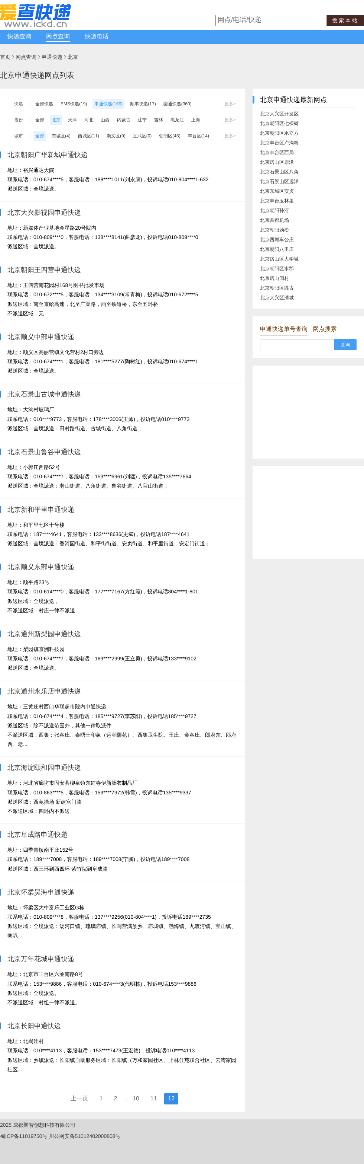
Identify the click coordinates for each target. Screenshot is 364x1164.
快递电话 (96, 37)
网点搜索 (325, 329)
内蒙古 (123, 119)
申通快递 (52, 57)
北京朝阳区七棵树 (279, 123)
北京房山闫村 (274, 278)
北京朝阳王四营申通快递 (44, 270)
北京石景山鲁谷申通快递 (44, 452)
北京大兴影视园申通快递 (44, 212)
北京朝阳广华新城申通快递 (47, 155)
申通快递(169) (108, 103)
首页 (5, 57)
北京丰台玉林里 (277, 201)
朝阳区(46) (169, 135)
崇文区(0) (116, 135)
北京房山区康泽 (277, 162)
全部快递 (44, 103)
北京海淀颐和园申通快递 (44, 767)
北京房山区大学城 (279, 259)
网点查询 (58, 37)
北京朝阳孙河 (274, 210)
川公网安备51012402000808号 (85, 1136)
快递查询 (19, 37)
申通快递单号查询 (284, 329)
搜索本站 (345, 20)
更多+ (230, 103)
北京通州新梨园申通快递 (44, 634)
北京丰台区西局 (277, 152)
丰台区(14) (198, 135)
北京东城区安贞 (277, 191)
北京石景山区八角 (279, 172)
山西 (105, 119)
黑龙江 (177, 119)
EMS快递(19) (74, 103)
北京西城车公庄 (277, 239)
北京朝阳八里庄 (277, 249)
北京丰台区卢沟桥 (279, 143)
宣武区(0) (142, 135)
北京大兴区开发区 (279, 114)
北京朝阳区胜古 (277, 288)
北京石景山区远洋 (279, 181)
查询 (345, 344)
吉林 (158, 119)
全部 (39, 119)
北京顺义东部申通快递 (40, 567)
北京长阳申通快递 (34, 1026)
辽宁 (142, 119)
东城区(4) (61, 135)
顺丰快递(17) (143, 103)
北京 (73, 57)
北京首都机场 (274, 220)
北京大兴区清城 (277, 297)
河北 (88, 119)
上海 (195, 119)
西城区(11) (88, 135)
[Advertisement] (308, 412)
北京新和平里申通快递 (40, 509)
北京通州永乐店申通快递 (44, 691)
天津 (72, 119)
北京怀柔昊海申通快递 (40, 892)
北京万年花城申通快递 (40, 959)
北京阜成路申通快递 (37, 834)
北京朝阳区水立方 (279, 133)
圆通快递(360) (177, 103)
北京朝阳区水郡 (277, 268)
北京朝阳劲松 (274, 230)
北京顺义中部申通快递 (40, 337)
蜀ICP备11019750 (21, 1136)
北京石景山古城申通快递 (44, 394)
